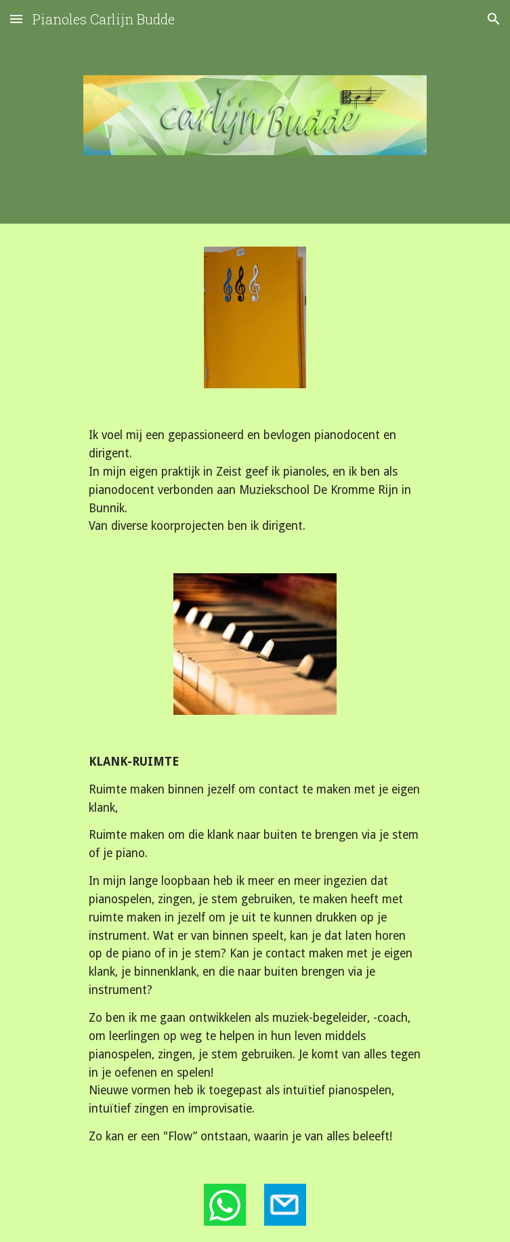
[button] (16, 18)
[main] (255, 481)
